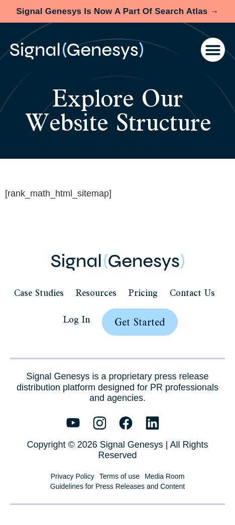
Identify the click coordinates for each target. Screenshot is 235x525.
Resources (96, 292)
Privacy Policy (72, 476)
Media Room (164, 476)
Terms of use (119, 476)
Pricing (143, 292)
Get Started (139, 322)
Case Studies (39, 292)
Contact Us (192, 292)
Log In (76, 319)
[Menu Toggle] (213, 50)
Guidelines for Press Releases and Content (117, 486)
